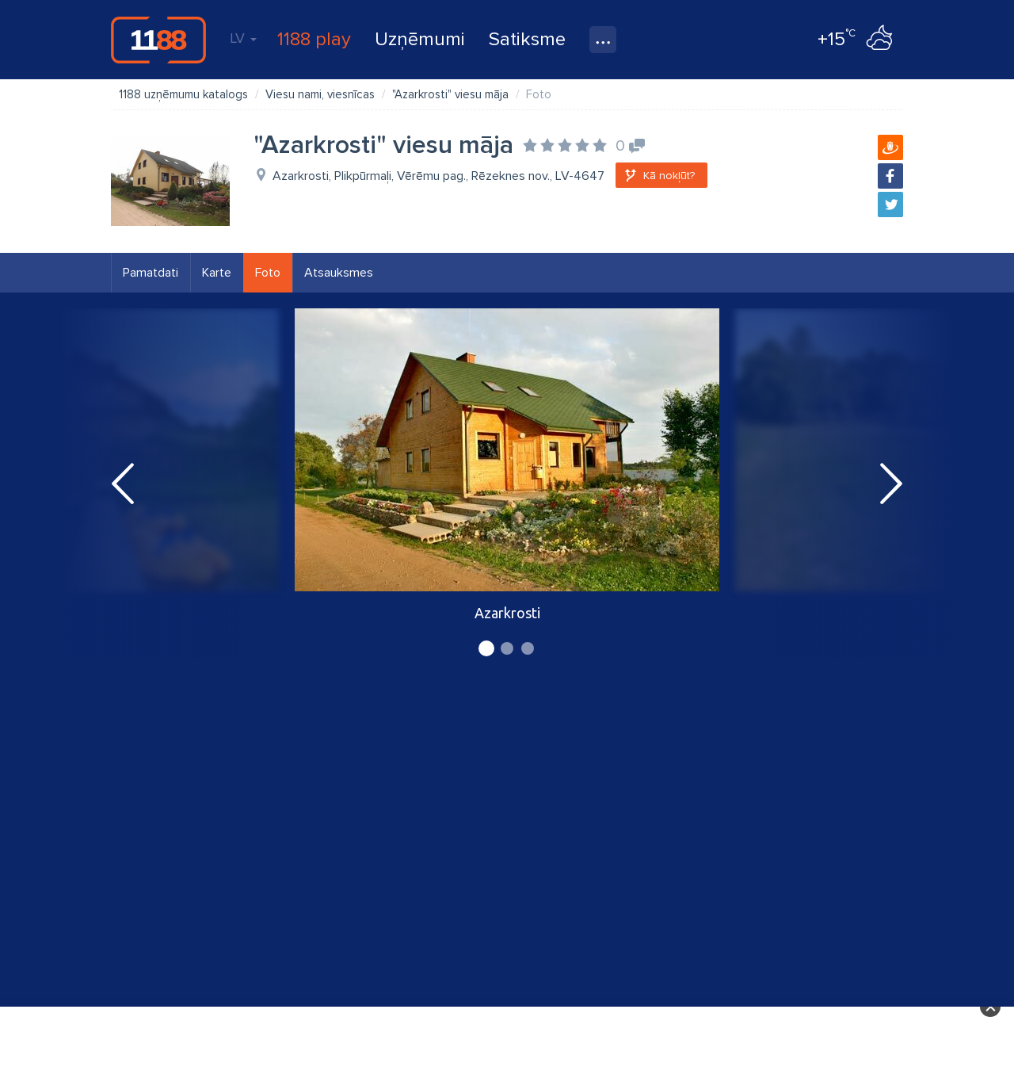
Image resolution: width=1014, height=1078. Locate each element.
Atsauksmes (338, 273)
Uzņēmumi (420, 39)
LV (243, 38)
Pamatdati (150, 273)
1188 (158, 39)
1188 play (314, 39)
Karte (216, 273)
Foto (267, 273)
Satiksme (527, 39)
